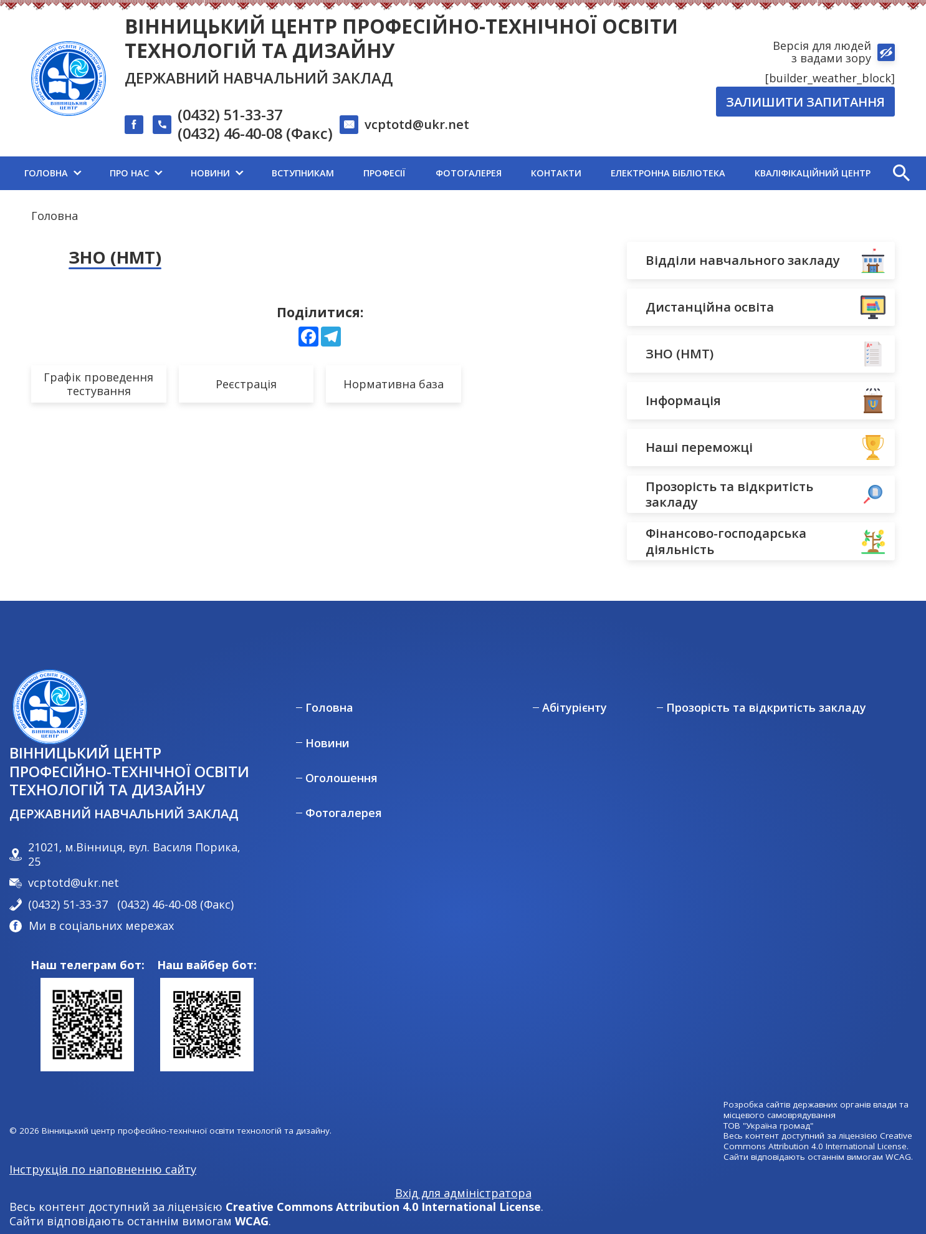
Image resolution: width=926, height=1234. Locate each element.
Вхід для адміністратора (463, 1193)
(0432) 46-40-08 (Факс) (255, 134)
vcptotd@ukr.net (417, 124)
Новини (327, 743)
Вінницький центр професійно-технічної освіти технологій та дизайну (401, 38)
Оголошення (341, 778)
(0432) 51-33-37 (230, 115)
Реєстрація (246, 383)
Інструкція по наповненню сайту (102, 1169)
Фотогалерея (343, 813)
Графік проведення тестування (98, 384)
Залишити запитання (805, 101)
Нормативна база (393, 383)
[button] (901, 173)
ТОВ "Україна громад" (768, 1126)
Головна (54, 215)
